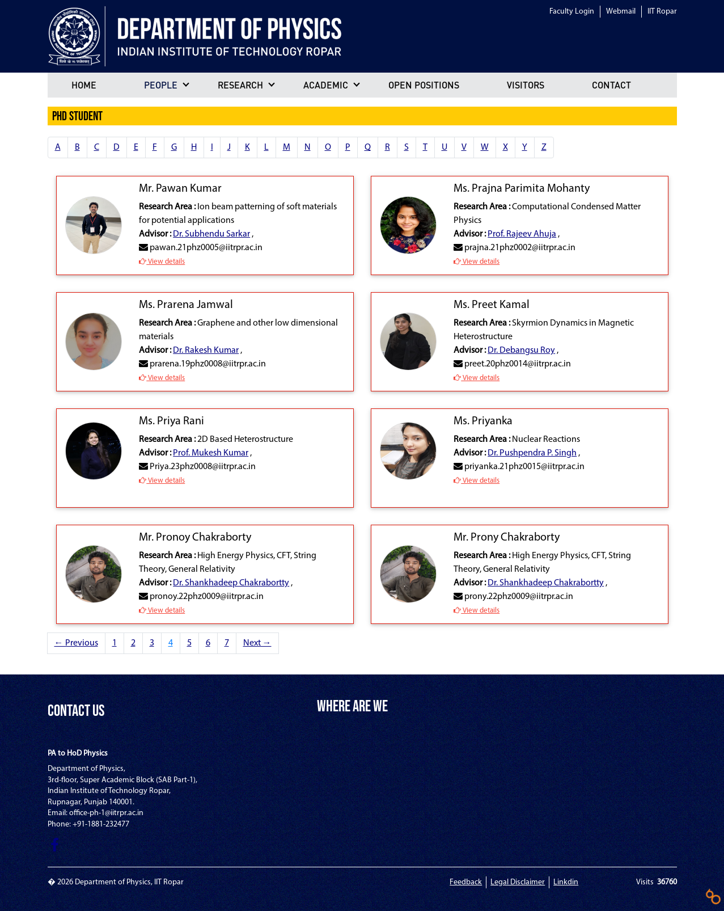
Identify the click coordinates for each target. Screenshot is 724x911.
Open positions (423, 85)
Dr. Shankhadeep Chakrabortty (231, 583)
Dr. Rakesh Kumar (206, 350)
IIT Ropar (662, 11)
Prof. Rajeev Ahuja (522, 234)
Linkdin (565, 882)
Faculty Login (571, 11)
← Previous (76, 643)
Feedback (466, 882)
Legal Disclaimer (517, 882)
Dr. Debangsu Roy (521, 350)
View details (162, 261)
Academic (325, 85)
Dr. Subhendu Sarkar (211, 234)
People (160, 85)
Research (240, 85)
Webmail (621, 11)
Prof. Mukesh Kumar (210, 453)
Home (83, 85)
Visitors (525, 85)
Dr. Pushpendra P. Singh (532, 453)
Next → (257, 643)
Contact (611, 85)
